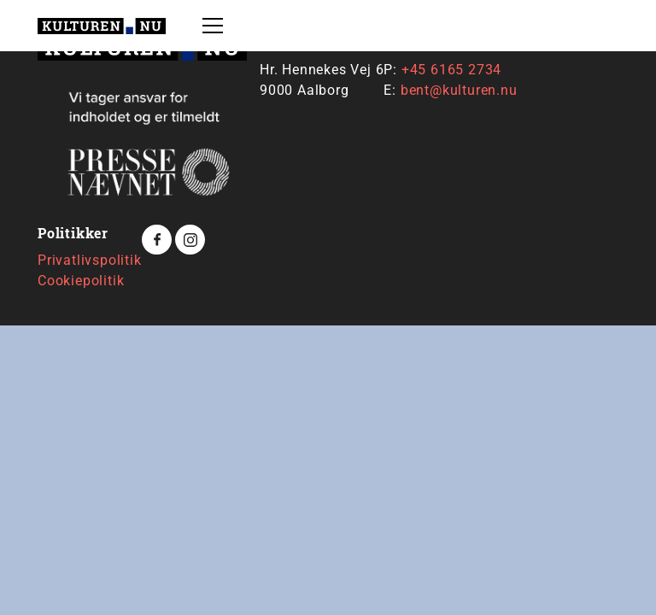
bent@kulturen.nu (459, 90)
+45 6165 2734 (451, 70)
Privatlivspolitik (90, 260)
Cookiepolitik (81, 280)
